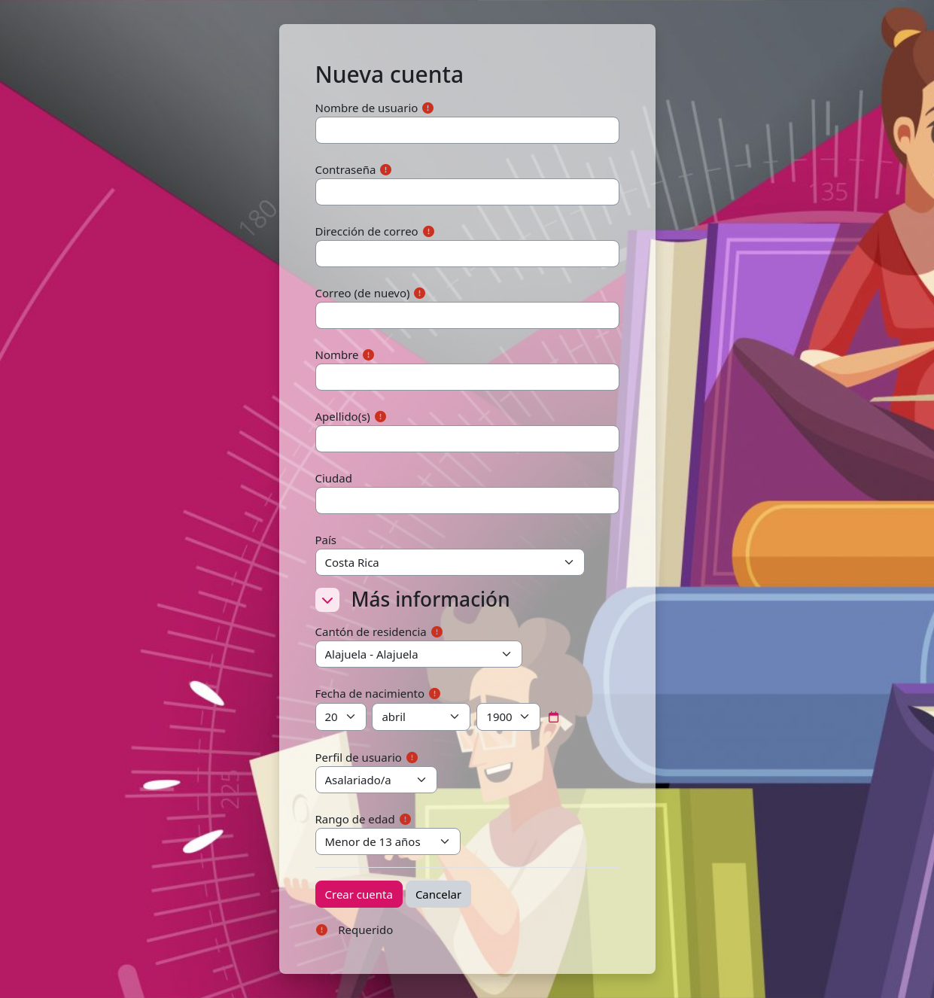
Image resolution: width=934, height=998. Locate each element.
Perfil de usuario (358, 757)
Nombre (337, 354)
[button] (327, 600)
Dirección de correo (366, 231)
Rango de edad (355, 818)
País (326, 539)
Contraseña (345, 169)
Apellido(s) (342, 416)
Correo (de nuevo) (362, 292)
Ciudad (334, 477)
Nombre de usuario (366, 107)
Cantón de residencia (371, 631)
